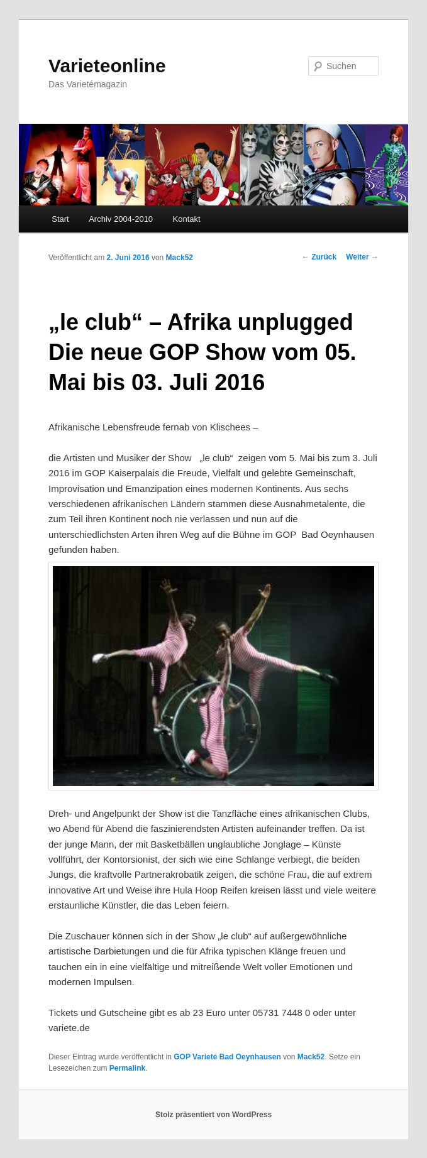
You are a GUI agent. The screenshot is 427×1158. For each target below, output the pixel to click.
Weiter (362, 257)
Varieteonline (107, 65)
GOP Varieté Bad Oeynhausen (227, 1056)
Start (60, 219)
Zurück (319, 257)
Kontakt (187, 219)
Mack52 (179, 257)
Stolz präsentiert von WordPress (213, 1114)
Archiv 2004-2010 (121, 219)
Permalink (127, 1068)
